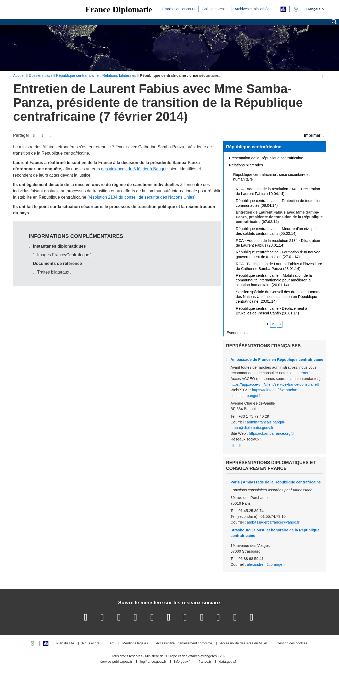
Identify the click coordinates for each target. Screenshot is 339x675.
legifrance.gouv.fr (153, 661)
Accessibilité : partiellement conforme (184, 643)
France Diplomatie (118, 9)
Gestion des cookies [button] (291, 643)
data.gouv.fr (228, 661)
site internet (298, 373)
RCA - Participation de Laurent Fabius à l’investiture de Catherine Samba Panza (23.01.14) (279, 266)
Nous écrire (90, 643)
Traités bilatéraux (53, 272)
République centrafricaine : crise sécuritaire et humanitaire (271, 176)
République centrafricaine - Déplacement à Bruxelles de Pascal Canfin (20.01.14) (271, 310)
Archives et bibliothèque (254, 8)
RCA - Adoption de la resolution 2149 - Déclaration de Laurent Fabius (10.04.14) (278, 191)
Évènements (237, 333)
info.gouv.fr (182, 661)
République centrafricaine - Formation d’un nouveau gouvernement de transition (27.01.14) (279, 254)
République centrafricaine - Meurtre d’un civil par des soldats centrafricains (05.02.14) (276, 231)
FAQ (111, 643)
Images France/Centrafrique (63, 255)
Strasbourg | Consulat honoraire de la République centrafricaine (275, 533)
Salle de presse (215, 8)
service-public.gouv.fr (116, 661)
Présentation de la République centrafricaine (266, 158)
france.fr (205, 661)
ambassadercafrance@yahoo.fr (273, 522)
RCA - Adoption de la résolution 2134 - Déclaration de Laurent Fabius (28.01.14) (278, 242)
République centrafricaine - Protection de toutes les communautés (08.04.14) (278, 203)
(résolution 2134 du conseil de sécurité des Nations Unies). (142, 197)
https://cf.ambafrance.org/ (270, 433)
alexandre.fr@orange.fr (266, 564)
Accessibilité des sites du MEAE (244, 643)
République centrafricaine (253, 146)
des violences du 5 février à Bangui (133, 169)
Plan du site (65, 643)
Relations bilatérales (246, 165)
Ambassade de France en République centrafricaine (277, 359)
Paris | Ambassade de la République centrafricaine (276, 482)
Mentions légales (135, 643)
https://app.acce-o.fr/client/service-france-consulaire (274, 384)
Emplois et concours (178, 8)
